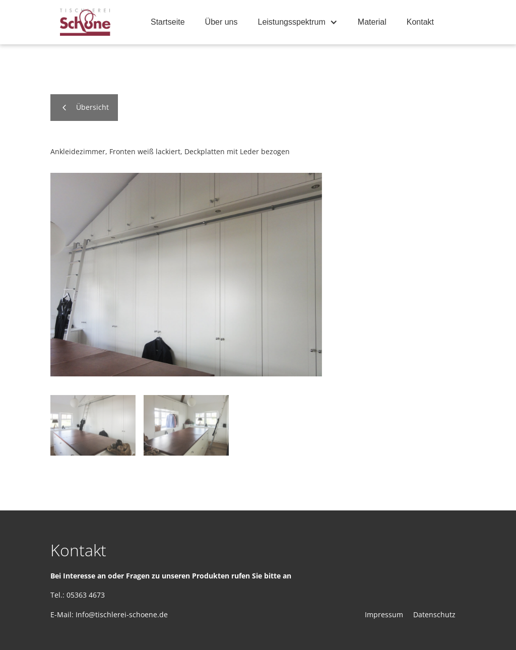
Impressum (384, 614)
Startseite (168, 22)
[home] (85, 22)
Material (372, 22)
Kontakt (420, 22)
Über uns (221, 22)
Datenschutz (434, 614)
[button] (298, 22)
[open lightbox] (186, 274)
